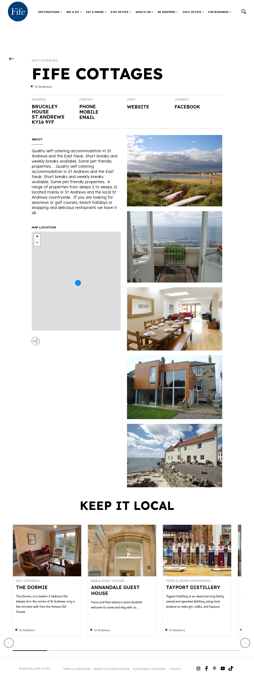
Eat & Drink (96, 11)
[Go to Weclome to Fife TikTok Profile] (230, 670)
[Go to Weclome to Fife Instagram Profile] (198, 670)
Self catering (45, 60)
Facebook (188, 107)
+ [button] (37, 237)
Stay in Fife (121, 11)
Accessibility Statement (149, 670)
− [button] (37, 243)
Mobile (89, 112)
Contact (175, 670)
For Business (219, 11)
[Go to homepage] (18, 12)
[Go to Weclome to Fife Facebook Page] (206, 670)
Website (138, 107)
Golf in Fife (193, 11)
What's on (145, 11)
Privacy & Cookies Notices (111, 670)
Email (87, 117)
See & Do (74, 11)
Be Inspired (168, 11)
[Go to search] (243, 12)
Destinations (50, 11)
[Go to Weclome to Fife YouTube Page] (222, 670)
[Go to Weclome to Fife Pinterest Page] (214, 670)
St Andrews (43, 87)
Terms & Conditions (76, 670)
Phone (87, 106)
